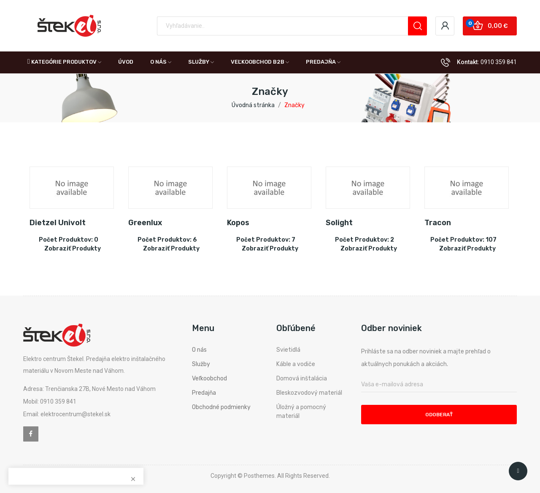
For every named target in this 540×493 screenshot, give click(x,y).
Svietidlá (288, 349)
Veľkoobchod (209, 378)
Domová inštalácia (301, 378)
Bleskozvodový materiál (309, 392)
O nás (199, 349)
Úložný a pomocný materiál (301, 412)
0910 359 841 (499, 62)
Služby (201, 364)
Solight (339, 222)
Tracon (437, 222)
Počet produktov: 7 (265, 239)
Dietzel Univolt (58, 222)
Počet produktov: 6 (167, 239)
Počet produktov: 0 (68, 239)
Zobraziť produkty (72, 248)
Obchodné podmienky (221, 407)
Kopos (238, 222)
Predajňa (204, 392)
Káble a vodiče (295, 364)
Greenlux (145, 222)
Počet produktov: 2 (364, 239)
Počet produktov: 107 (463, 239)
